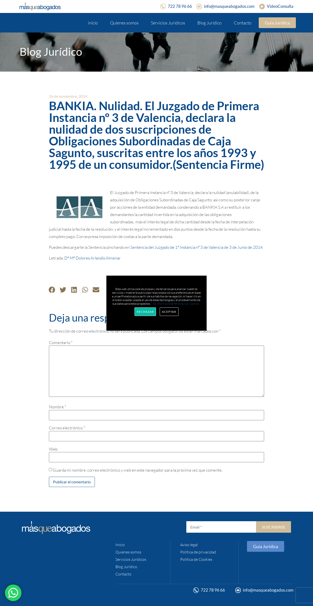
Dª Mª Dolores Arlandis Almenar (92, 257)
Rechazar (145, 312)
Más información (161, 303)
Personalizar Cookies (186, 303)
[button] (51, 289)
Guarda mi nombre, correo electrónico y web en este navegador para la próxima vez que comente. (137, 470)
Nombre (57, 407)
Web (53, 449)
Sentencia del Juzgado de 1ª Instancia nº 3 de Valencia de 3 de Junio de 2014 (196, 247)
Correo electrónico (67, 428)
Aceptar (169, 312)
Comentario (61, 342)
